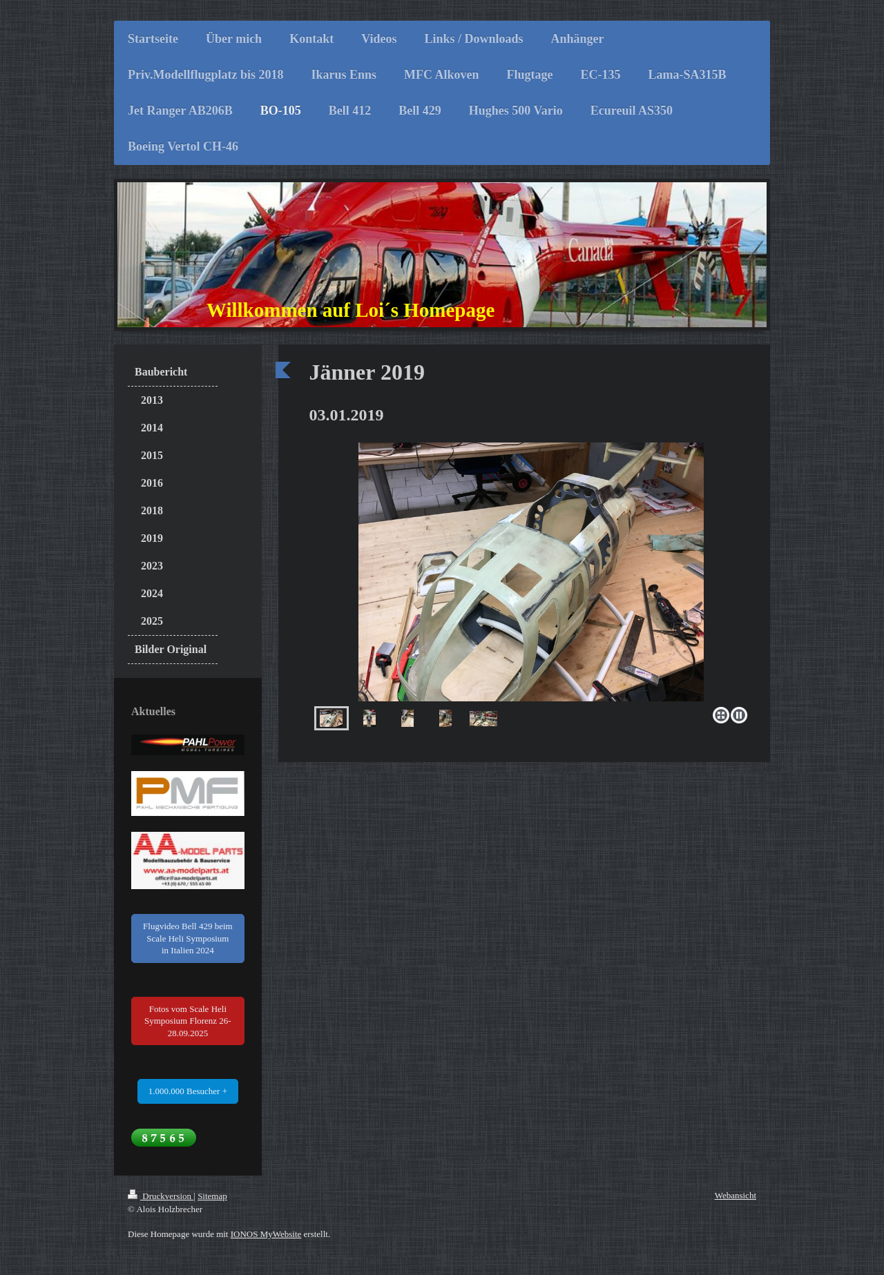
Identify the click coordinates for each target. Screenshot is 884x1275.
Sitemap (212, 1196)
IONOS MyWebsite (266, 1234)
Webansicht (735, 1195)
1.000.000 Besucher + (187, 1091)
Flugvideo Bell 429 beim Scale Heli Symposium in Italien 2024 (188, 938)
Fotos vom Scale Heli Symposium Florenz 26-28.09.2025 (187, 1021)
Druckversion (160, 1196)
